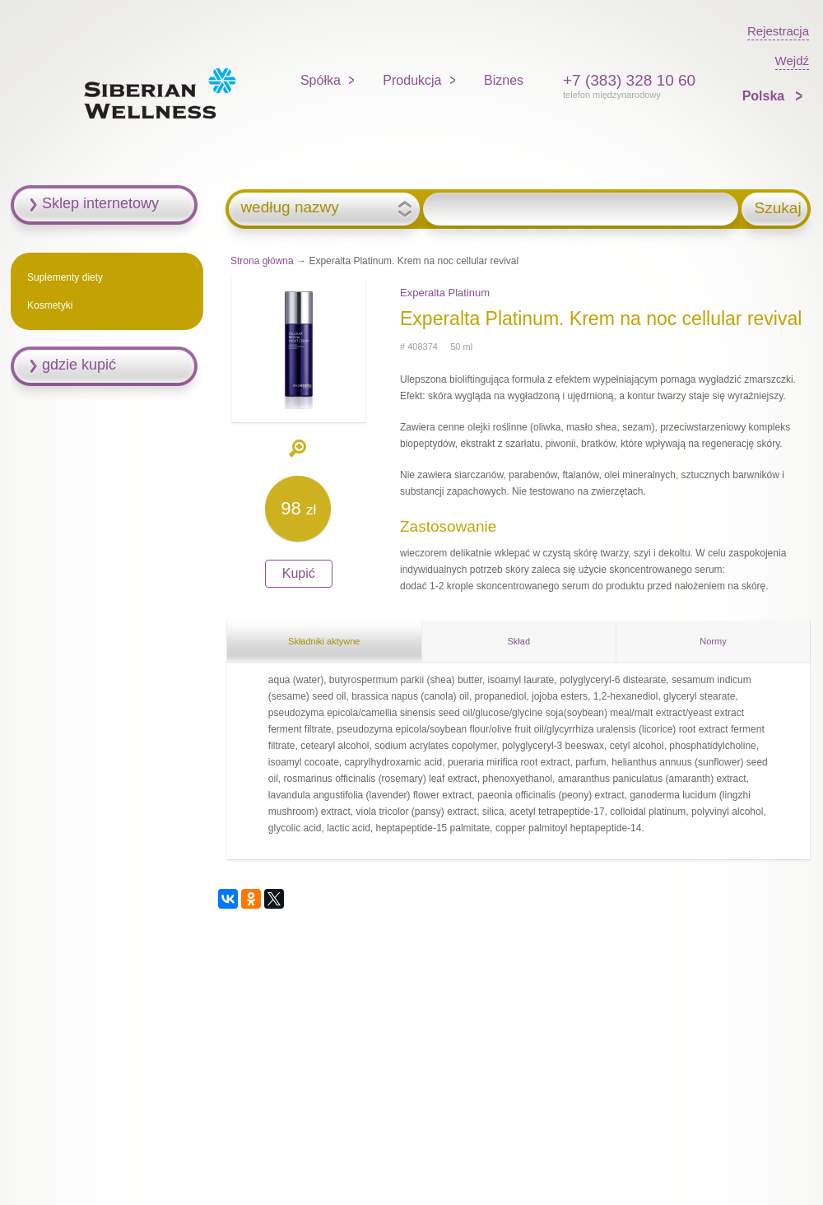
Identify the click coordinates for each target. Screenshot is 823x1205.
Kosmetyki (49, 305)
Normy (713, 641)
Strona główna (262, 261)
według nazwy (289, 207)
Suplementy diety (65, 277)
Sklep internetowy (100, 203)
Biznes (503, 80)
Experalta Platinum (445, 292)
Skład (519, 641)
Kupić (298, 573)
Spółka (320, 80)
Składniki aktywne (324, 641)
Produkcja (412, 80)
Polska (765, 96)
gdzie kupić (79, 364)
